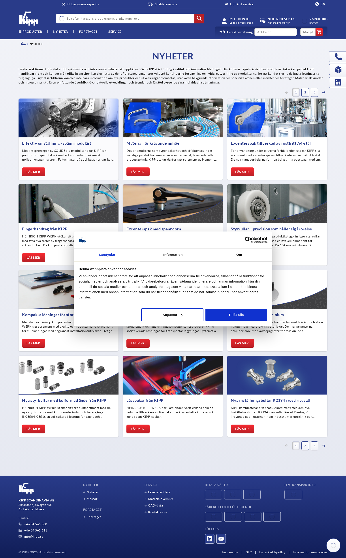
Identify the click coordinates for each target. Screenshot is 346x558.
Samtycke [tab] (107, 254)
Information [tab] (173, 254)
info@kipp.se (31, 536)
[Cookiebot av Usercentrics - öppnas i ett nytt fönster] (248, 240)
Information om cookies (310, 552)
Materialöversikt (160, 499)
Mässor (92, 499)
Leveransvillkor (159, 492)
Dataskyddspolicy (272, 552)
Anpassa (172, 315)
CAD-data (155, 505)
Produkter (30, 31)
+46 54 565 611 (33, 530)
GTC (249, 552)
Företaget (88, 31)
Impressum (230, 552)
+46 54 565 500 (33, 524)
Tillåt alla (236, 315)
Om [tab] (239, 254)
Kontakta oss (157, 512)
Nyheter (93, 492)
